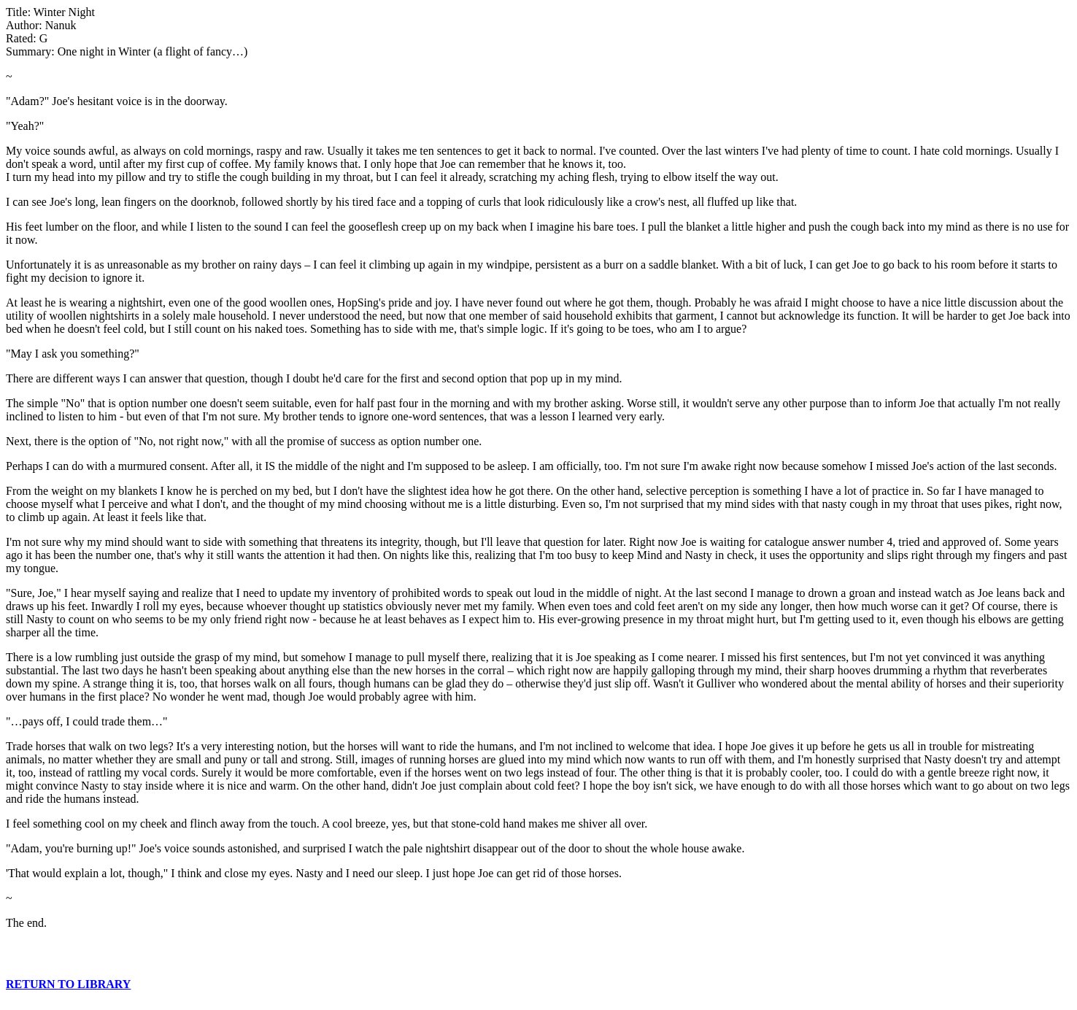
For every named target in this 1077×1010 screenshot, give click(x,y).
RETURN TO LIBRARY (68, 984)
